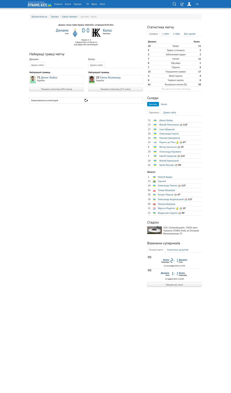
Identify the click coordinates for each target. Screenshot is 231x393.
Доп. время (189, 33)
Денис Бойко (49, 77)
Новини (58, 4)
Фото (102, 4)
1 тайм (165, 33)
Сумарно (153, 33)
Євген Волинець (110, 77)
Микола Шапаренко (169, 137)
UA (198, 4)
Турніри (79, 4)
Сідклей (162, 181)
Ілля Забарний (167, 129)
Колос (164, 104)
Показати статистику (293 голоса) (56, 89)
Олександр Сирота (169, 133)
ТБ (87, 4)
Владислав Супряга (168, 212)
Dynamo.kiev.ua (39, 16)
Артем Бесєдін (166, 164)
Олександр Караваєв (170, 151)
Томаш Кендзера (166, 190)
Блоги (68, 4)
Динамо (153, 104)
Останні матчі (156, 249)
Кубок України (69, 16)
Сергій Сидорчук (167, 155)
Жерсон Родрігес (166, 208)
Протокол (154, 112)
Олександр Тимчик (167, 185)
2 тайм (176, 33)
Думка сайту (37, 65)
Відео (94, 4)
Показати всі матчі (174, 284)
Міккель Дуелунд (166, 203)
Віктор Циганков (168, 146)
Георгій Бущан (165, 176)
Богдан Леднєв (165, 194)
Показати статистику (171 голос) (115, 89)
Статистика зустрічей (177, 249)
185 (149, 270)
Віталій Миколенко (169, 124)
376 (149, 257)
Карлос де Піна (167, 142)
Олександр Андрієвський (171, 199)
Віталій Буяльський (169, 160)
